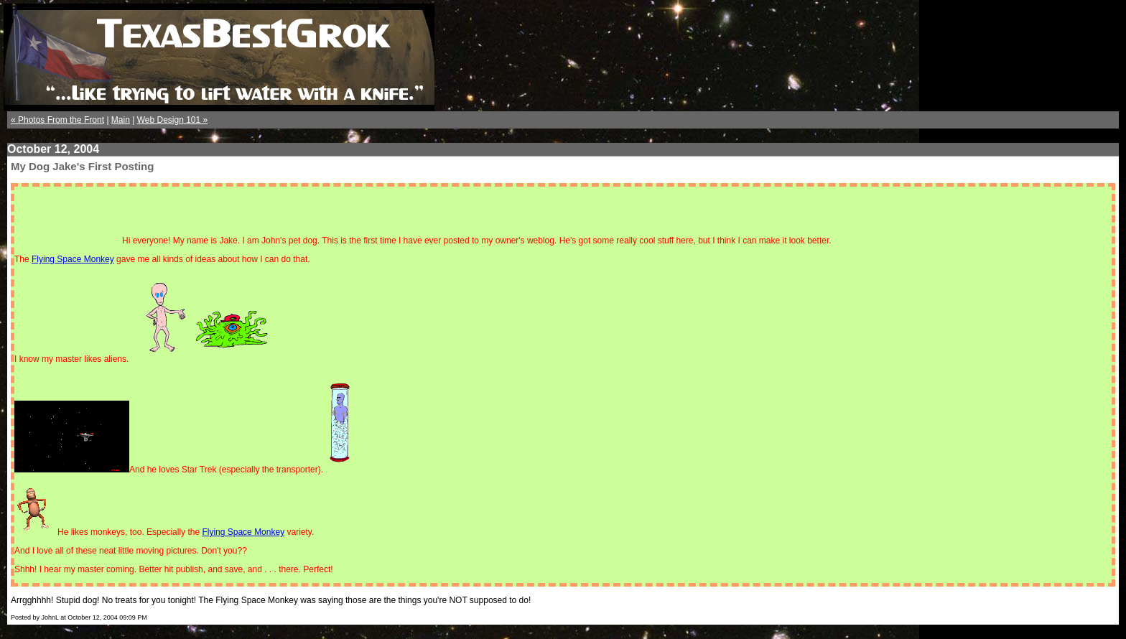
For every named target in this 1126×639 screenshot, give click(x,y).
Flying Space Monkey (73, 259)
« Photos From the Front (57, 120)
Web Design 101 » (172, 120)
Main (120, 120)
